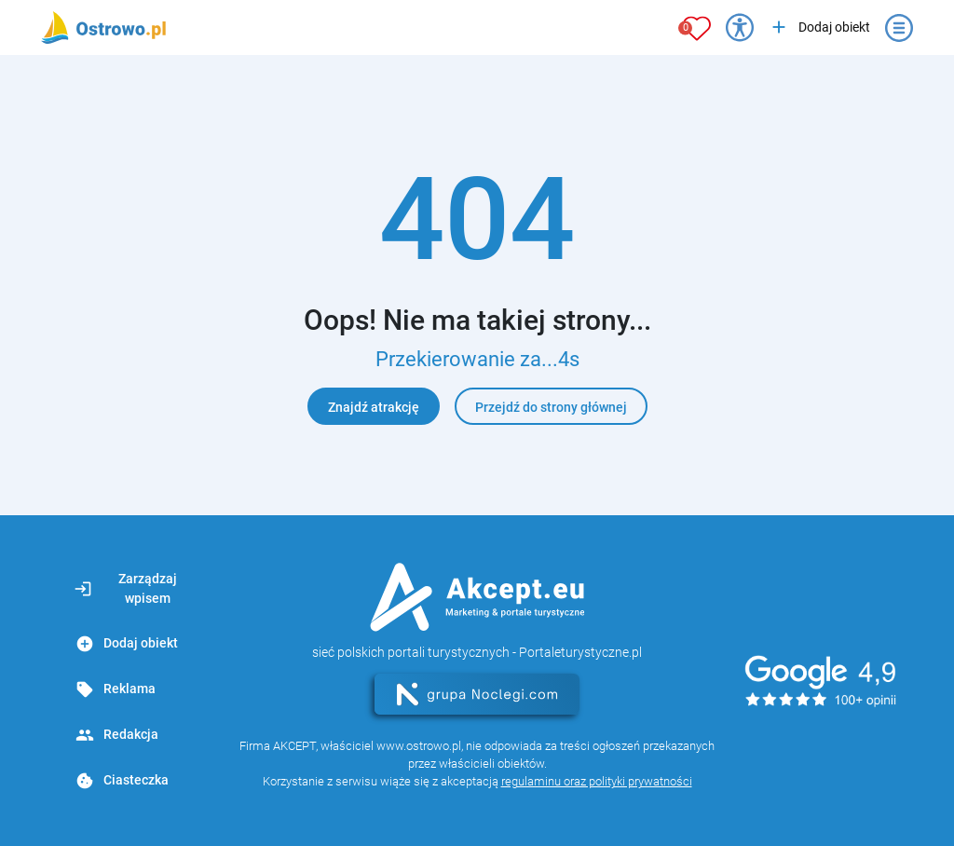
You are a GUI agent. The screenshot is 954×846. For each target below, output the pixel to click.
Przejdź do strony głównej (551, 407)
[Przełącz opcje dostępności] (740, 28)
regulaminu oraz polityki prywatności (596, 781)
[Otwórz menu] (899, 28)
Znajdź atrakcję (373, 407)
